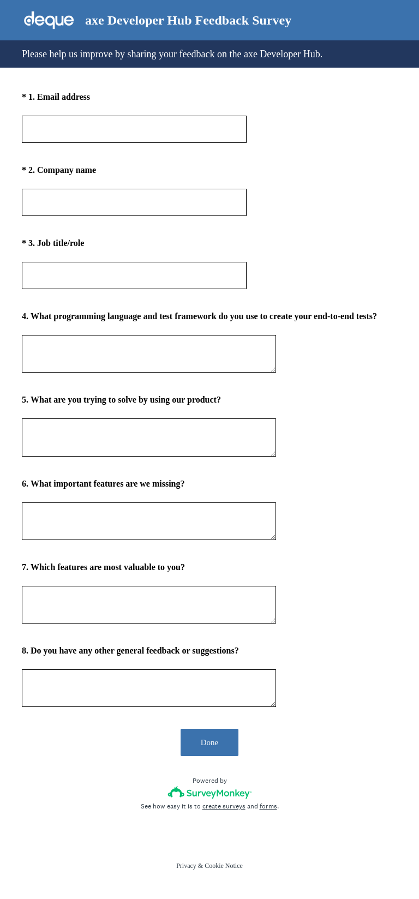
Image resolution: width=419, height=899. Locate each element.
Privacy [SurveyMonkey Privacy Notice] (186, 866)
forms (268, 806)
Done (210, 742)
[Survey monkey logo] (209, 792)
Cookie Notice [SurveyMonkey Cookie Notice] (224, 866)
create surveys (224, 806)
